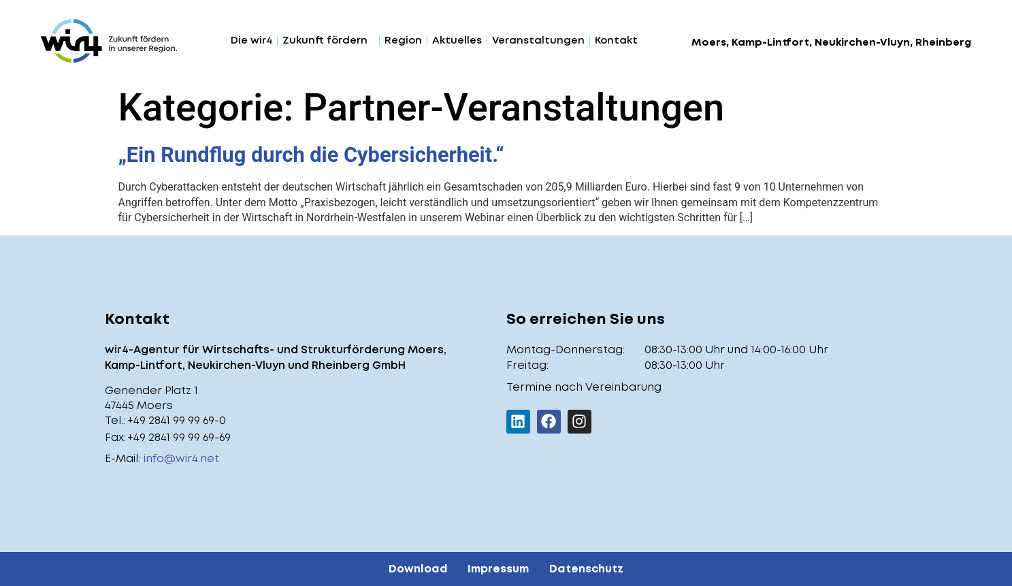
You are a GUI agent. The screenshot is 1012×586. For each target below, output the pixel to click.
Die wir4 (251, 41)
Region (403, 41)
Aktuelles (457, 41)
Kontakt (616, 41)
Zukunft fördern (328, 41)
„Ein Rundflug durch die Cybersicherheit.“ (311, 154)
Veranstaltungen (538, 41)
